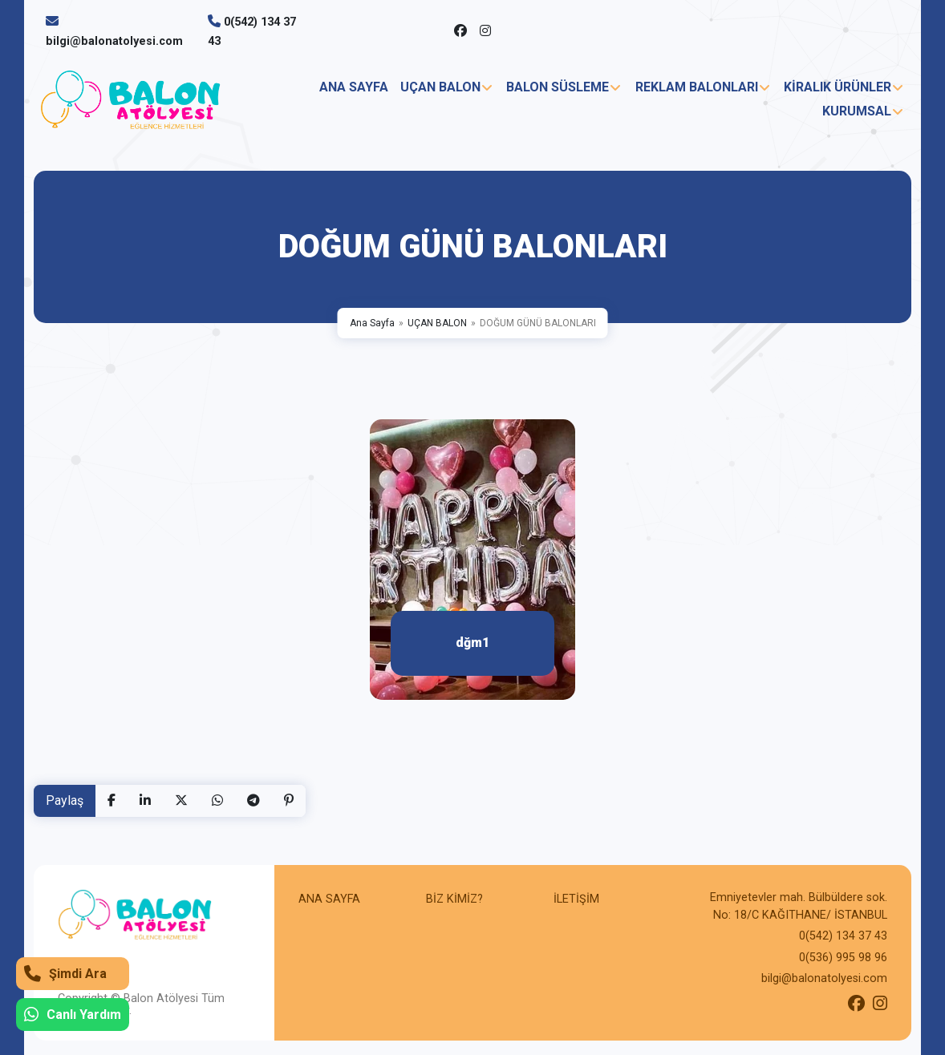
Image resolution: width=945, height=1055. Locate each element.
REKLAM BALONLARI (696, 87)
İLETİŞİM (576, 899)
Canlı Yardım (72, 1014)
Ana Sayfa (372, 323)
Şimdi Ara (65, 973)
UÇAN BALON (440, 87)
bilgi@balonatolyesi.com (114, 41)
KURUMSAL (856, 111)
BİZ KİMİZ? (454, 899)
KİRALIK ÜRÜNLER (837, 87)
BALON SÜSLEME (557, 87)
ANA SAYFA (353, 87)
